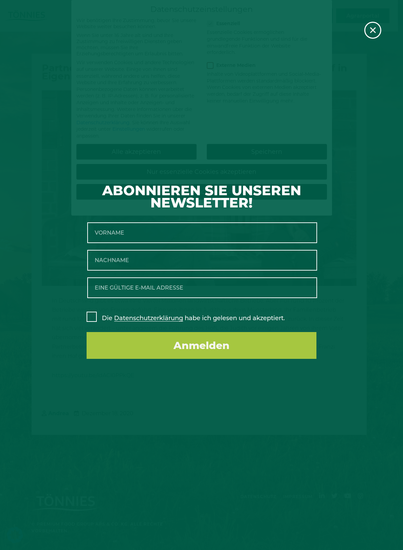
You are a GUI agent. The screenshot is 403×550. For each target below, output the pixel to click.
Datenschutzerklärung (148, 318)
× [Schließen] (373, 30)
